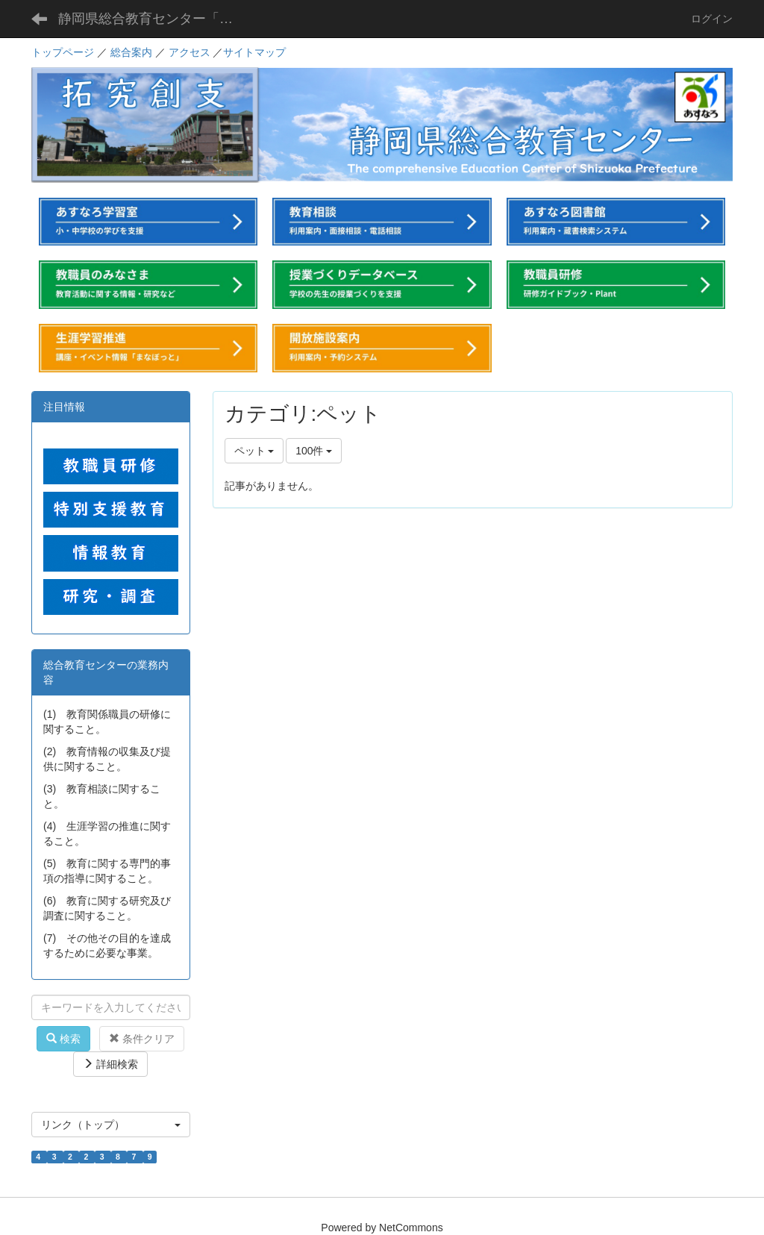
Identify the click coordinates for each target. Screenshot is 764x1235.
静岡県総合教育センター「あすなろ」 (157, 18)
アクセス (189, 52)
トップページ (62, 52)
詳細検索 (110, 1064)
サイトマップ (254, 52)
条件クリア (142, 1039)
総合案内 (131, 52)
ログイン (712, 19)
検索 (63, 1039)
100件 (313, 451)
